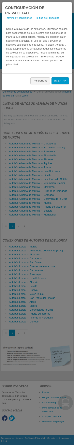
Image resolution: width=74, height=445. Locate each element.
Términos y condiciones (18, 17)
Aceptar (60, 80)
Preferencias (40, 80)
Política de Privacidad (47, 17)
